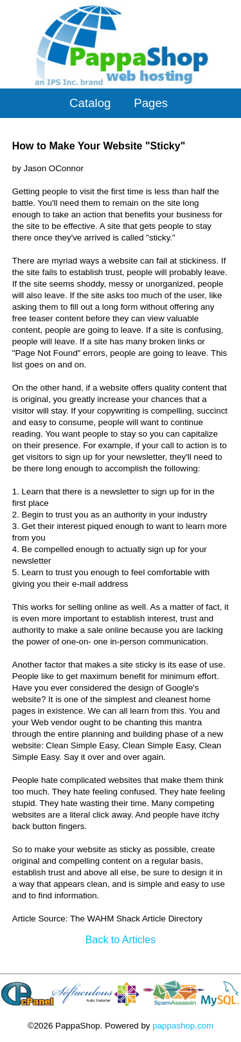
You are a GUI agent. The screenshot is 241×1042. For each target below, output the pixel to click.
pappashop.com (182, 1025)
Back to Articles (120, 939)
